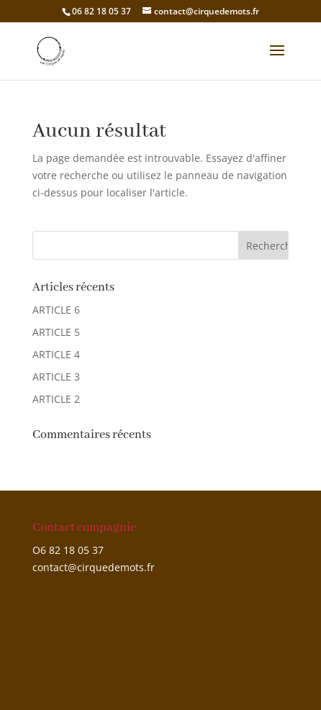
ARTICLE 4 (56, 354)
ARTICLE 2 (56, 399)
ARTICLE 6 (56, 310)
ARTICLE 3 (56, 376)
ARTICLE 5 (56, 332)
